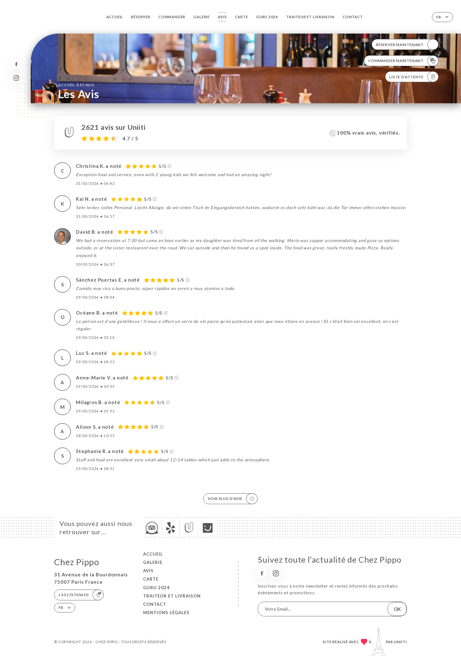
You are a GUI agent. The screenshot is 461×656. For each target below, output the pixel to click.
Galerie (201, 17)
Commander (171, 17)
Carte (241, 17)
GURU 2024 (267, 17)
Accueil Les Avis (76, 84)
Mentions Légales (166, 612)
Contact (353, 17)
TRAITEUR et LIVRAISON (310, 17)
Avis (222, 17)
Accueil (114, 17)
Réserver (140, 17)
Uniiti (400, 642)
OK (397, 609)
